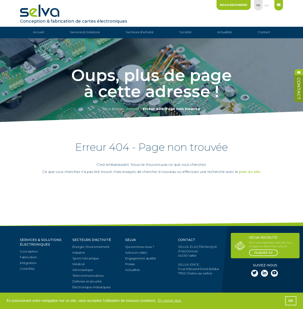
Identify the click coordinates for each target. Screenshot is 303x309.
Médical (78, 264)
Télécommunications (88, 275)
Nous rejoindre (233, 5)
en (267, 5)
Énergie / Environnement (91, 247)
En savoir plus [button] (169, 301)
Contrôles (27, 268)
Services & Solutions (85, 32)
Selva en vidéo (136, 252)
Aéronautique (82, 270)
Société (185, 32)
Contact (264, 32)
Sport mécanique (85, 258)
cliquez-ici (263, 252)
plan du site (249, 171)
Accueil (38, 32)
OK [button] (290, 301)
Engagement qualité (140, 258)
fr (258, 5)
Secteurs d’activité (140, 32)
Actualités (224, 32)
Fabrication (28, 257)
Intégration (28, 263)
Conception (29, 251)
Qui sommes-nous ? (139, 247)
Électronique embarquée (91, 287)
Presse (130, 264)
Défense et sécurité (87, 281)
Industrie (78, 252)
